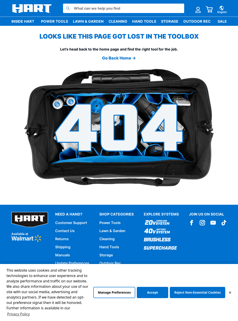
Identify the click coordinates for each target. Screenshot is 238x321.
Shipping (62, 247)
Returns (62, 239)
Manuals (62, 255)
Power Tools (54, 21)
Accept (152, 292)
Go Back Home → (119, 58)
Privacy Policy (18, 314)
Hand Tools (144, 21)
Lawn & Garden (88, 21)
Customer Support (71, 222)
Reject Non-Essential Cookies (197, 292)
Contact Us (65, 231)
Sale (222, 21)
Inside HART (22, 21)
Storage (169, 21)
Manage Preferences (114, 292)
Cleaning (118, 21)
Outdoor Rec (197, 21)
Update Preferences (72, 263)
